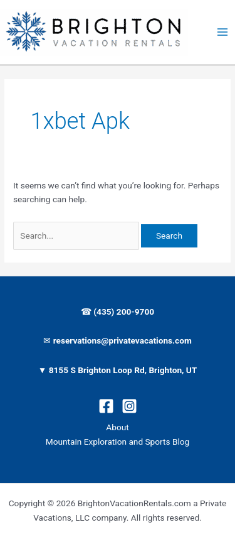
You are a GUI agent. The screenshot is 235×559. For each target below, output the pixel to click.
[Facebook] (106, 406)
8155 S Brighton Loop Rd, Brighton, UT (123, 370)
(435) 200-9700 (122, 312)
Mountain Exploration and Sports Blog (118, 442)
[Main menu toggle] (223, 32)
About (117, 427)
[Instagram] (129, 406)
